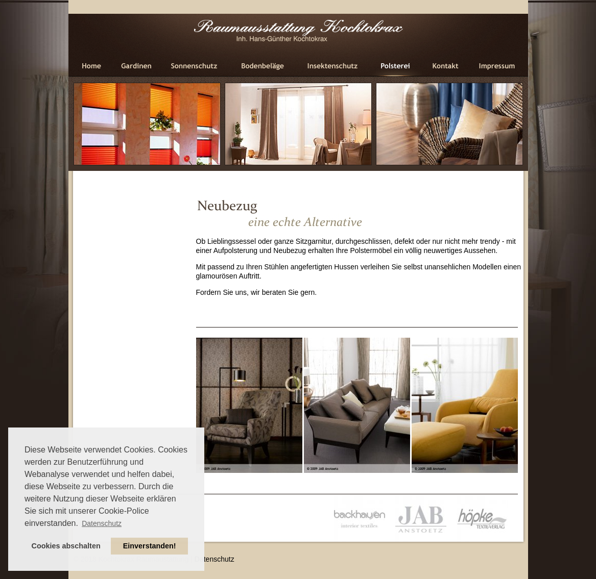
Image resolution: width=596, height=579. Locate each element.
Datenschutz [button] (102, 523)
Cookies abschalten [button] (66, 546)
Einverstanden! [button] (149, 546)
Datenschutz (214, 559)
